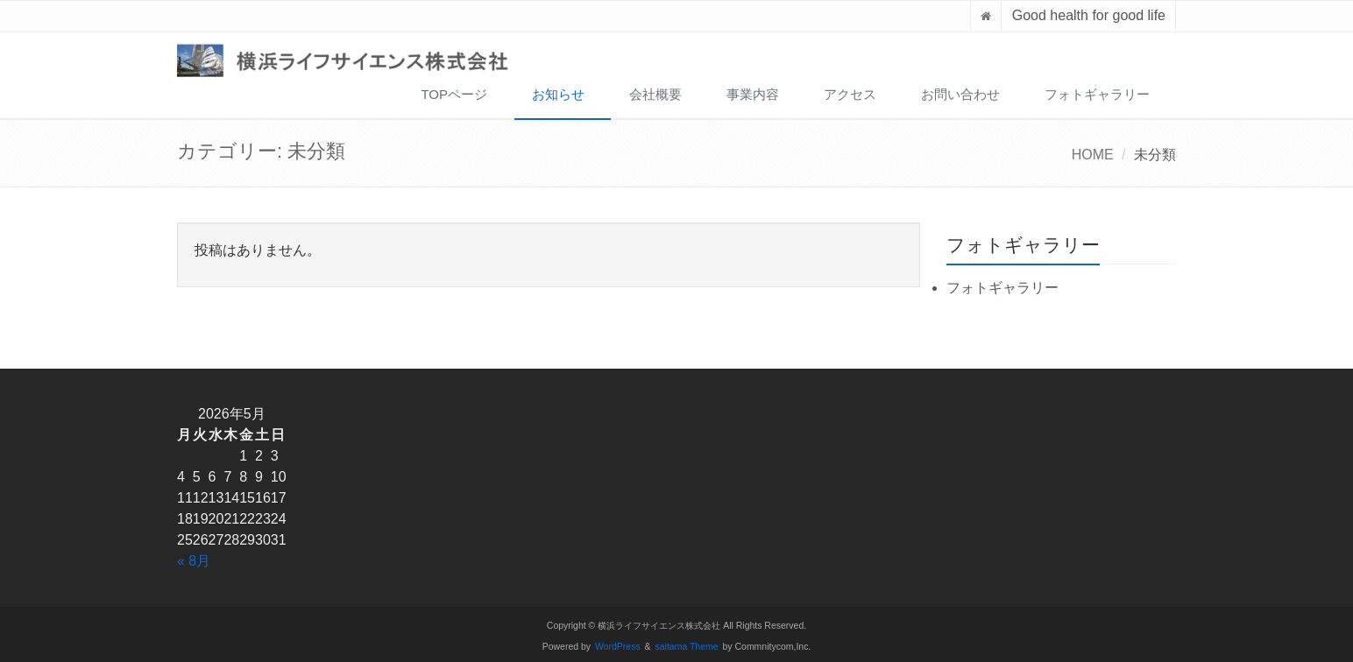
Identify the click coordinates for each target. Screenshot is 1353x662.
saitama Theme (687, 646)
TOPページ (454, 94)
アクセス (850, 94)
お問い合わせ (960, 94)
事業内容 (752, 94)
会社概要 (655, 94)
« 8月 (193, 560)
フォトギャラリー (1097, 94)
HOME (1093, 154)
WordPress (618, 646)
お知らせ (558, 94)
